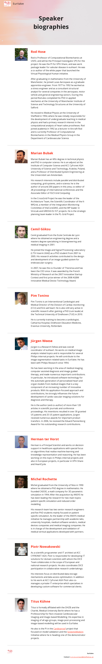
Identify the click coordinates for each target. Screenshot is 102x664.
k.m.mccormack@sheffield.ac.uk (82, 657)
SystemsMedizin (75, 631)
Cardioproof (60, 628)
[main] (51, 22)
